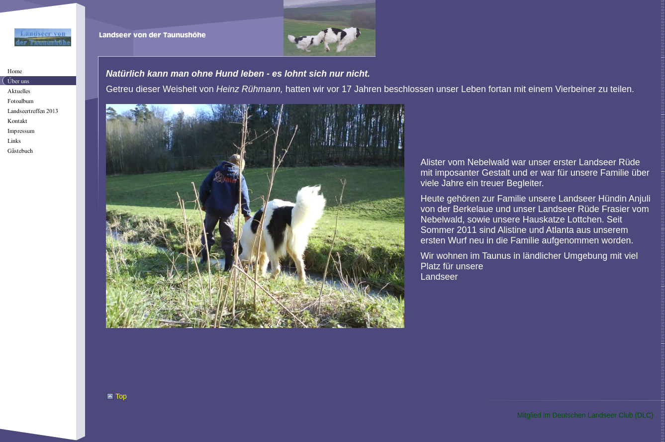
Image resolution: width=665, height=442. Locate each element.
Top (121, 396)
